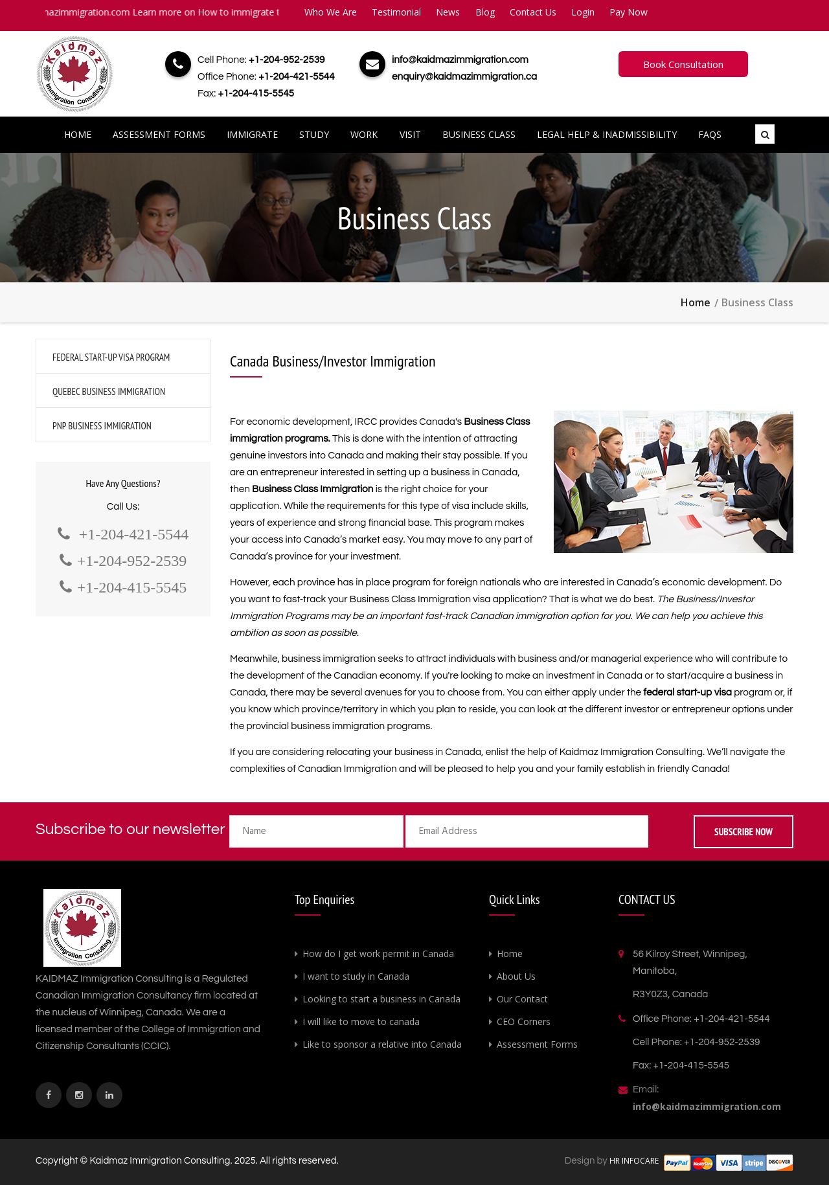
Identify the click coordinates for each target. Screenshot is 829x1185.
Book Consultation (683, 64)
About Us (516, 976)
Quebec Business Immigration (108, 391)
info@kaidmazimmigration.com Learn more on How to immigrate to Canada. (170, 12)
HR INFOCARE (635, 1160)
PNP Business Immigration (102, 426)
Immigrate (252, 134)
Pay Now (628, 12)
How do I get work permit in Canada (378, 953)
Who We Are (330, 12)
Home (77, 134)
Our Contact (522, 999)
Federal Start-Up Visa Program (111, 357)
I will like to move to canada (361, 1021)
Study (314, 134)
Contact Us (533, 12)
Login (583, 12)
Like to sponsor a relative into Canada (382, 1044)
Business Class (479, 134)
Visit (410, 134)
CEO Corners (524, 1021)
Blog (485, 12)
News (448, 12)
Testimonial (396, 12)
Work (364, 134)
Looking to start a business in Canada (381, 999)
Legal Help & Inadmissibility (607, 134)
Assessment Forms (159, 134)
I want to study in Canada (355, 976)
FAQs (709, 134)
